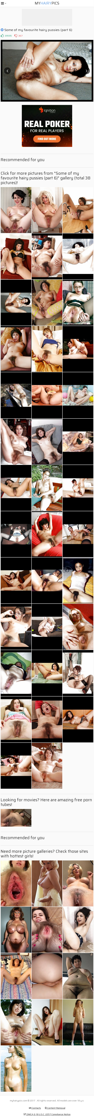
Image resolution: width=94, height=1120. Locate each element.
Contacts (35, 1108)
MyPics (47, 3)
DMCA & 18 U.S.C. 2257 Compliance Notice (46, 1114)
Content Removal (55, 1108)
